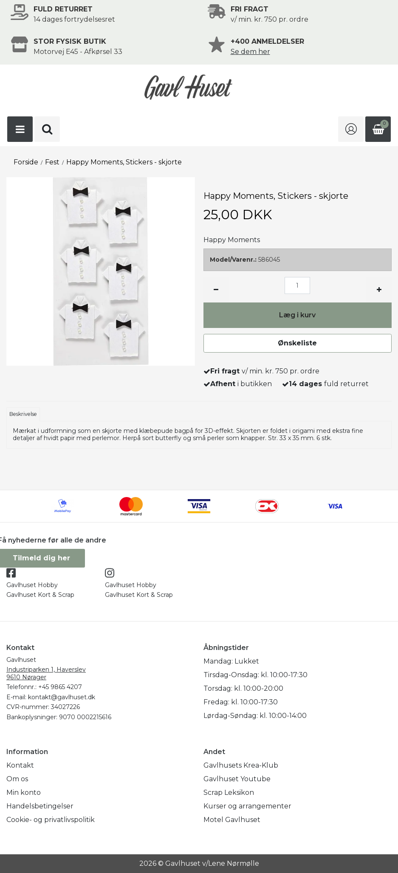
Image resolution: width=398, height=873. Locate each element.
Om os (17, 779)
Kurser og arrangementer (247, 806)
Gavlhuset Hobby (32, 585)
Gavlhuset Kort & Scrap (40, 595)
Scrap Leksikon (228, 792)
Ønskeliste (297, 343)
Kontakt (20, 765)
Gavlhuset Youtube (237, 779)
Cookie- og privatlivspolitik (50, 820)
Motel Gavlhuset (231, 820)
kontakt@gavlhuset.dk (61, 697)
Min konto (23, 792)
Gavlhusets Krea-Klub (240, 765)
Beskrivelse (23, 414)
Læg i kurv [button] (297, 315)
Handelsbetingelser (39, 806)
